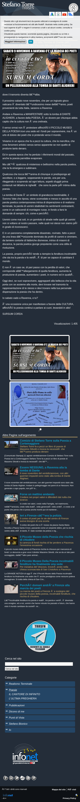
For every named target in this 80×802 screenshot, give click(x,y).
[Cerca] (12, 669)
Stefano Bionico (18, 723)
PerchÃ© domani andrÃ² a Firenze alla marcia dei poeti (45, 587)
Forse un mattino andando (37, 494)
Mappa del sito (59, 789)
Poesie (13, 689)
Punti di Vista (16, 717)
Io (10, 729)
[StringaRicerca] (39, 664)
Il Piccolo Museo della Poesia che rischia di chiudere (46, 538)
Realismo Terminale (20, 683)
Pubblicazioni (17, 705)
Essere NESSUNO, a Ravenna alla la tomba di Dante (43, 469)
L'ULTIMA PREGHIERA (23, 698)
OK (30, 41)
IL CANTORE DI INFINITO (24, 694)
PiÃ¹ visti (72, 789)
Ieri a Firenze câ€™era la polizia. (41, 515)
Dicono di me (16, 711)
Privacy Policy (69, 798)
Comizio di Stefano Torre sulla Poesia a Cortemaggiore (45, 442)
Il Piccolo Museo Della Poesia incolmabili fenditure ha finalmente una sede (46, 563)
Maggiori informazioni (15, 41)
